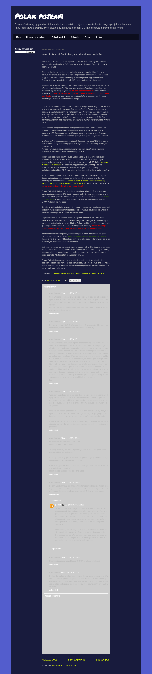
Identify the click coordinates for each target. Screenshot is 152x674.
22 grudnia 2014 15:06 (70, 391)
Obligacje (75, 37)
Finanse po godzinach (36, 37)
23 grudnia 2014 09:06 (70, 482)
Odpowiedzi (57, 500)
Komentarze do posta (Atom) (64, 665)
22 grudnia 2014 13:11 (70, 339)
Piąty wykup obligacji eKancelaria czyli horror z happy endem (78, 273)
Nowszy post (49, 659)
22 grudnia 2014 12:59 (70, 322)
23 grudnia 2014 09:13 (74, 505)
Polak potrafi (39, 16)
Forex (87, 37)
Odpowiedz (54, 314)
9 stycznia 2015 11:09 (70, 572)
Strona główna (76, 659)
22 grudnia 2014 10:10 (70, 293)
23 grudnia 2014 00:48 (70, 438)
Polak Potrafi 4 (58, 37)
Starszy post (103, 659)
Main (18, 37)
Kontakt (99, 37)
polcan (50, 280)
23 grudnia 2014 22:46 (70, 557)
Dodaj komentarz (52, 596)
